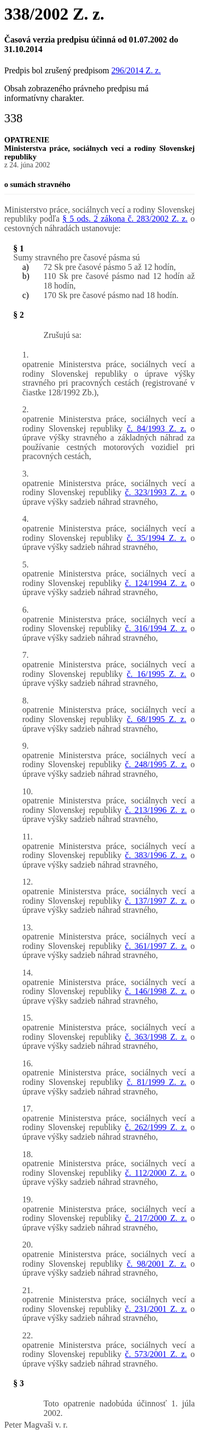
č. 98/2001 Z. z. (156, 1263)
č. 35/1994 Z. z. (156, 537)
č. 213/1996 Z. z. (156, 809)
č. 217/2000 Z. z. (156, 1218)
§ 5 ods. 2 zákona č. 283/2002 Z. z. (125, 218)
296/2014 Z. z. (136, 70)
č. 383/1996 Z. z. (156, 855)
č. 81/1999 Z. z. (156, 1082)
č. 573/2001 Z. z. (156, 1354)
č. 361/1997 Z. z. (156, 946)
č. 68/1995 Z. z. (156, 719)
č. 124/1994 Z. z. (156, 583)
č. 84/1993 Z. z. (156, 428)
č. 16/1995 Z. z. (156, 673)
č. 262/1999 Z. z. (156, 1127)
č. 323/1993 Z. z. (156, 492)
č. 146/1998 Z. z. (156, 991)
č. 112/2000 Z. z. (156, 1172)
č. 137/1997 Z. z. (156, 900)
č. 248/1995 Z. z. (156, 764)
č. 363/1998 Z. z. (156, 1036)
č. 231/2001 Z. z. (156, 1308)
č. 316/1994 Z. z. (156, 628)
